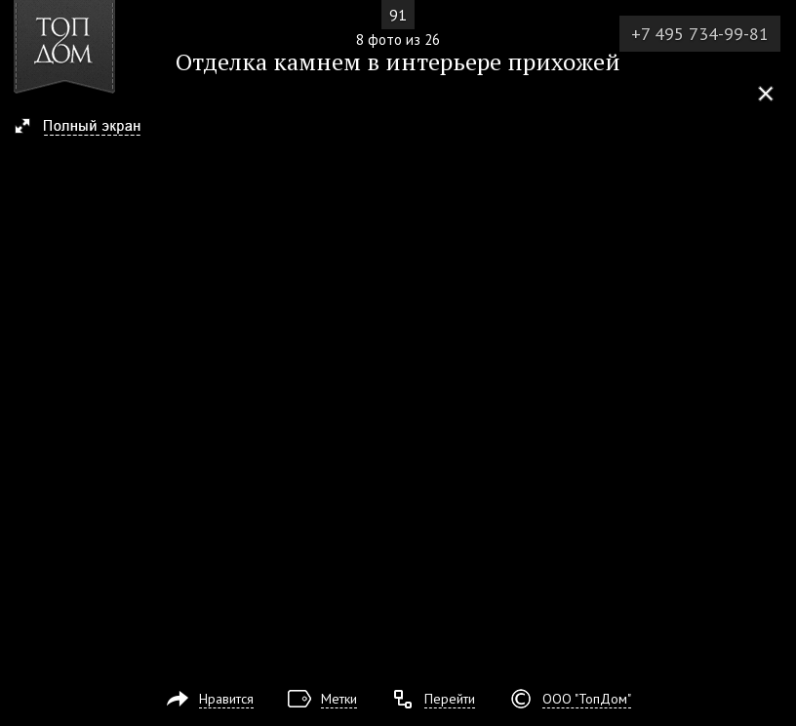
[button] (86, 127)
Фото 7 (21, 363)
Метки (339, 698)
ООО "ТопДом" (586, 698)
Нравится (226, 698)
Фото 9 (774, 363)
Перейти (449, 698)
